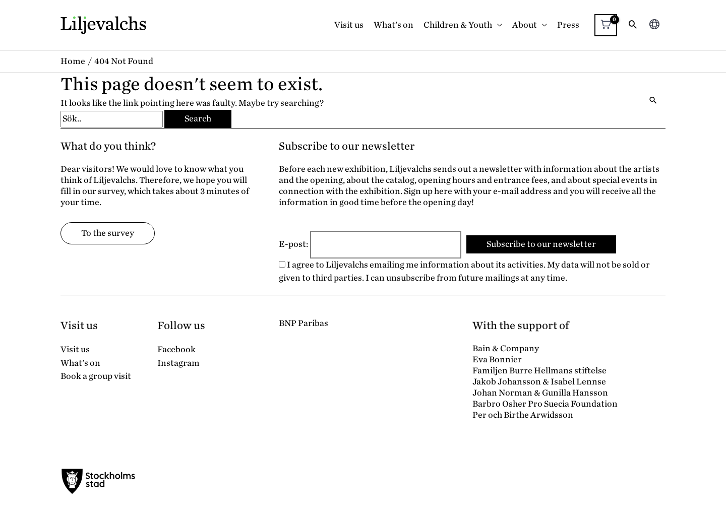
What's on (80, 363)
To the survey (107, 233)
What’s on (393, 25)
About (524, 25)
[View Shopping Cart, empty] (605, 25)
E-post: (294, 244)
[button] (632, 25)
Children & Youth (458, 25)
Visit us (349, 25)
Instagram (178, 363)
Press (568, 25)
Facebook (176, 349)
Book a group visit (95, 376)
